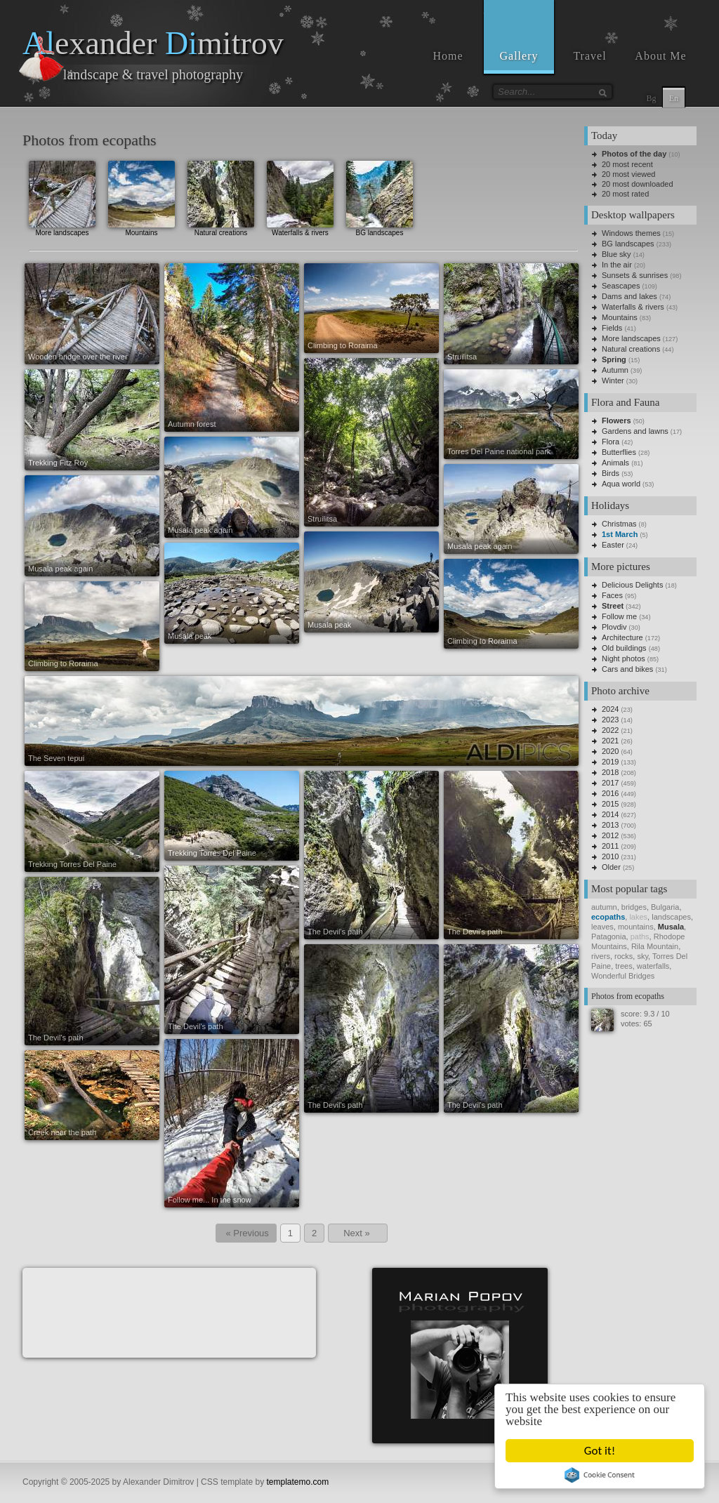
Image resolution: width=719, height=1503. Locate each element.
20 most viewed (628, 174)
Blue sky (616, 254)
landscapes (671, 917)
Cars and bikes (627, 669)
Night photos (623, 658)
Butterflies (619, 452)
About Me (660, 56)
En (673, 98)
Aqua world (621, 483)
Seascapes (621, 286)
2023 (610, 719)
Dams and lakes (629, 296)
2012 (610, 835)
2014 (610, 814)
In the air (617, 264)
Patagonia (608, 936)
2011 (610, 846)
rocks (623, 956)
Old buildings (624, 648)
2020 (610, 751)
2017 (610, 783)
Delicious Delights (632, 585)
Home (448, 56)
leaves (602, 926)
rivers (600, 956)
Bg (651, 98)
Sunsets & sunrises (635, 275)
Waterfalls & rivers (300, 197)
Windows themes (631, 233)
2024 (610, 709)
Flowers (616, 420)
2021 (610, 740)
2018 (610, 772)
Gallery (519, 56)
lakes (638, 917)
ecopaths (608, 917)
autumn (604, 907)
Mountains (141, 197)
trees (623, 966)
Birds (610, 473)
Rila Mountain (654, 946)
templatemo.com (298, 1482)
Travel (589, 56)
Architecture (622, 637)
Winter (613, 380)
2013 (610, 825)
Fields (612, 328)
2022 (610, 730)
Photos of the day (634, 154)
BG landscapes (379, 197)
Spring (614, 359)
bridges (634, 907)
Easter (613, 545)
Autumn (615, 370)
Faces (612, 595)
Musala (671, 926)
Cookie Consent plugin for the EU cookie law (600, 1475)
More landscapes (62, 197)
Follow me (619, 616)
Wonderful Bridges (622, 976)
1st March (620, 534)
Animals (615, 462)
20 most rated (625, 194)
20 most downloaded (637, 184)
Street (613, 606)
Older (611, 867)
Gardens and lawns (635, 431)
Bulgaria (665, 907)
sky (642, 956)
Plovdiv (614, 627)
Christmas (619, 523)
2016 (610, 793)
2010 (610, 856)
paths (640, 936)
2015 (610, 804)
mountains (636, 926)
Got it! (599, 1450)
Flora (610, 441)
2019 (610, 761)
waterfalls (653, 966)
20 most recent (627, 164)
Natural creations (220, 197)
